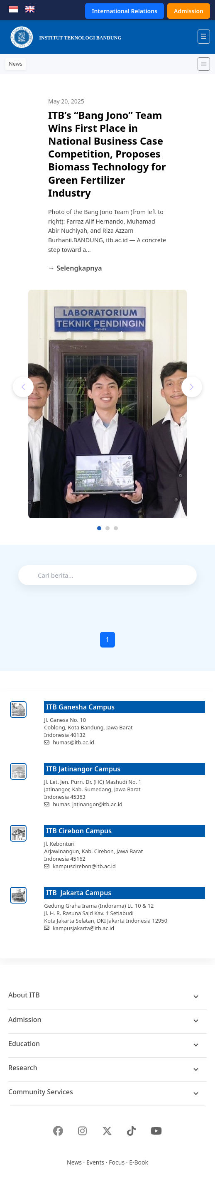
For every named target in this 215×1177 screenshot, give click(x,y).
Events (95, 1162)
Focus (117, 1162)
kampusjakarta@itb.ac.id (83, 928)
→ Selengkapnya (75, 268)
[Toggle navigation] (204, 64)
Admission (188, 11)
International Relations (124, 11)
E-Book (138, 1162)
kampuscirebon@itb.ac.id (84, 866)
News (74, 1162)
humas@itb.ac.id (73, 742)
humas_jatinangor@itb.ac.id (87, 804)
